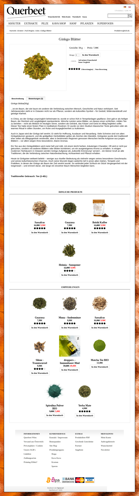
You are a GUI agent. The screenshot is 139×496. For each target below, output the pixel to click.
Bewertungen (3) (36, 98)
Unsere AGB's (30, 449)
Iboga (53, 454)
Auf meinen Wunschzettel (87, 60)
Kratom (54, 462)
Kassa (84, 17)
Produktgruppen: (56, 449)
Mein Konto (66, 17)
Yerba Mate (84, 405)
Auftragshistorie (108, 441)
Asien (37, 31)
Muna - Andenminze (70, 317)
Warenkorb (76, 17)
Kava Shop (59, 23)
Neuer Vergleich (83, 62)
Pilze (44, 23)
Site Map (53, 445)
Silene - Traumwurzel (39, 361)
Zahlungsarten (30, 458)
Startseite (12, 31)
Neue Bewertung (101, 69)
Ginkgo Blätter (46, 31)
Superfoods (105, 23)
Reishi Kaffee (99, 222)
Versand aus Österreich (33, 441)
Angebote (79, 449)
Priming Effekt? (30, 462)
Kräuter (14, 23)
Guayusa (69, 222)
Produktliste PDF (82, 437)
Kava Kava (56, 458)
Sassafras (40, 222)
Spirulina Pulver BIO (55, 406)
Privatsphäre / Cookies (33, 445)
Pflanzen (86, 23)
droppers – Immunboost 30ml (70, 361)
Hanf (73, 23)
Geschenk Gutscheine (84, 441)
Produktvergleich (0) (121, 31)
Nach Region (29, 31)
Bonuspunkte (54, 441)
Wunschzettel (106, 445)
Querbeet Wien (30, 437)
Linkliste (27, 454)
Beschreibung (18, 98)
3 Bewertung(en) (87, 69)
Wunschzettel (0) (54, 17)
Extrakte (31, 23)
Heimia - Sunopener (69, 264)
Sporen (54, 466)
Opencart (60, 487)
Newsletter (105, 449)
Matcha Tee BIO (100, 359)
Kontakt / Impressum (58, 437)
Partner (78, 445)
